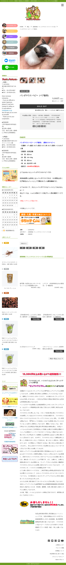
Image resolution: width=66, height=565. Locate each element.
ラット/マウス (42, 26)
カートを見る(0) (51, 110)
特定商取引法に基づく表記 (57, 553)
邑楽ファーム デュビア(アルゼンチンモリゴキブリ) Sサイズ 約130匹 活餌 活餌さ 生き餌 (10, 341)
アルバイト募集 (60, 548)
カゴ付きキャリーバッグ (27, 347)
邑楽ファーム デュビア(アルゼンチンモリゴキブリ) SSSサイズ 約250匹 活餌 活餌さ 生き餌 (9, 371)
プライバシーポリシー (58, 556)
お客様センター (60, 545)
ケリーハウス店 (51, 26)
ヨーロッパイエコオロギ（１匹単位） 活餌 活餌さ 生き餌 (9, 263)
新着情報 (35, 26)
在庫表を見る (40, 110)
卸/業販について (59, 550)
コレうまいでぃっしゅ (10, 288)
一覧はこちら (56, 358)
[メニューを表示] (62, 5)
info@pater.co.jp (7, 110)
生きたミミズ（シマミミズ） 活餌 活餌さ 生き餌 (9, 313)
